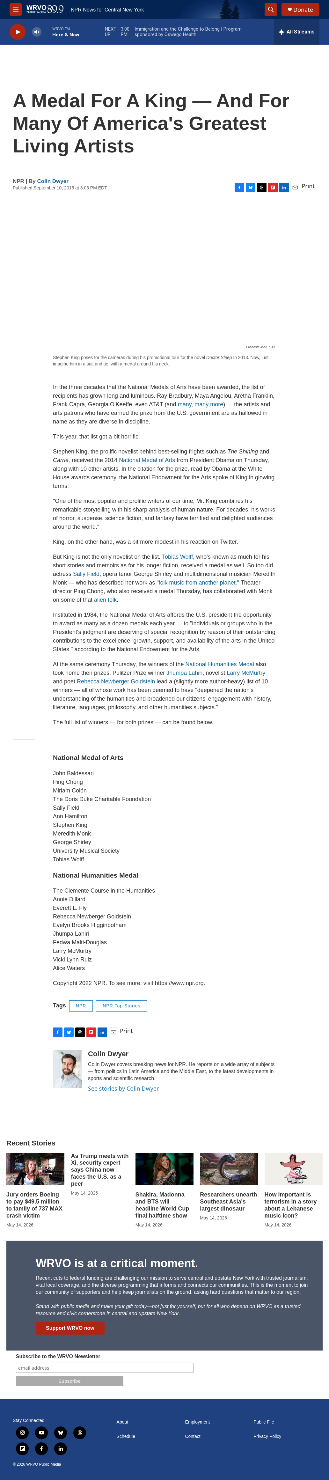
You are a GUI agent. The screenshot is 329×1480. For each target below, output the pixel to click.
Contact (192, 1436)
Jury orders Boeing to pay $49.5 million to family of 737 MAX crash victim (34, 1205)
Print (308, 186)
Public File (263, 1422)
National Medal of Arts (147, 460)
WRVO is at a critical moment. (117, 1263)
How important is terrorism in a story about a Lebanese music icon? (291, 1205)
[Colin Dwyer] (67, 1069)
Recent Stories (30, 1143)
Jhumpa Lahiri (184, 673)
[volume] (36, 32)
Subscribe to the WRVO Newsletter (58, 1356)
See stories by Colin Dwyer (123, 1088)
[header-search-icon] (271, 9)
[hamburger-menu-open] (16, 9)
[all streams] (296, 32)
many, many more (200, 404)
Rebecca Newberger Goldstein (116, 681)
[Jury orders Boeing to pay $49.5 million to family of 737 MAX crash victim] (35, 1169)
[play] (17, 32)
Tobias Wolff (177, 557)
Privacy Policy (267, 1436)
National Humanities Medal (220, 664)
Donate (303, 9)
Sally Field (86, 574)
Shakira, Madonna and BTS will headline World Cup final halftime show (162, 1205)
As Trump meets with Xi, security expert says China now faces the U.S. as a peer (99, 1170)
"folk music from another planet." (198, 582)
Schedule (126, 1436)
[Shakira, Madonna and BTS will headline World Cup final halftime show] (164, 1169)
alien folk (105, 600)
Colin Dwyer (53, 181)
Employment (197, 1422)
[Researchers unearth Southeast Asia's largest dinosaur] (229, 1169)
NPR (81, 1005)
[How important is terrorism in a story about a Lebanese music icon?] (294, 1169)
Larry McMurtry (246, 673)
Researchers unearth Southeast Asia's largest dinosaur (228, 1201)
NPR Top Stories (121, 1005)
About (122, 1422)
